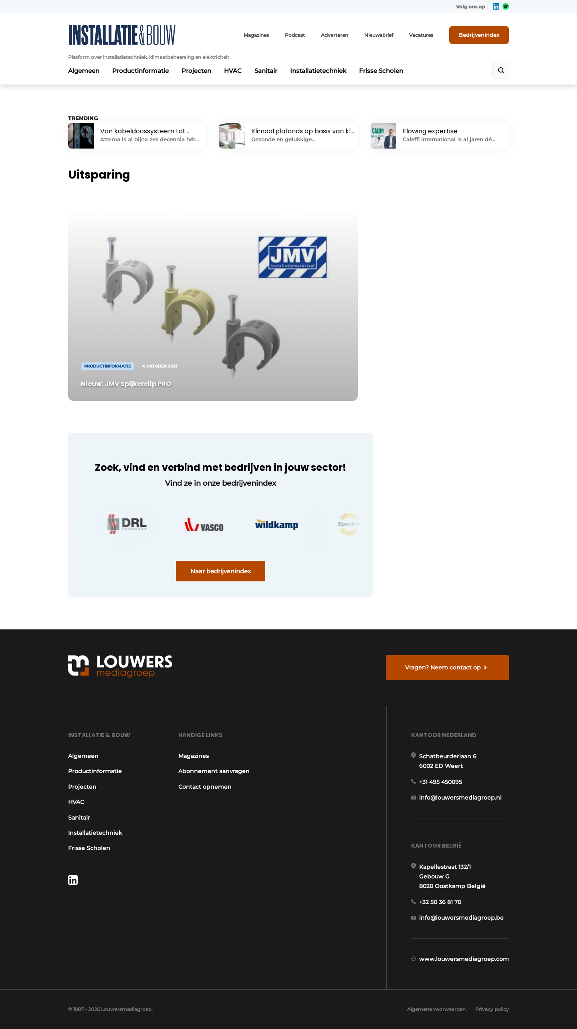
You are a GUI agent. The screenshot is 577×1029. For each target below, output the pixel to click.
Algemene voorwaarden (436, 1009)
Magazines (256, 35)
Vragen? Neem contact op (443, 667)
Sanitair (265, 70)
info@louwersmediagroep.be (461, 917)
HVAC (233, 70)
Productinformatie (140, 70)
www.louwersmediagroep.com (464, 959)
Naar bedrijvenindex (220, 571)
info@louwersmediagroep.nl (460, 797)
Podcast (295, 35)
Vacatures (421, 35)
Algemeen (83, 70)
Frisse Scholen (381, 70)
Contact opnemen (205, 786)
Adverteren (334, 35)
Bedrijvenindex (479, 35)
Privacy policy (492, 1009)
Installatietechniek (318, 70)
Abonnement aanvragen (214, 771)
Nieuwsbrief (378, 35)
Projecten (196, 70)
